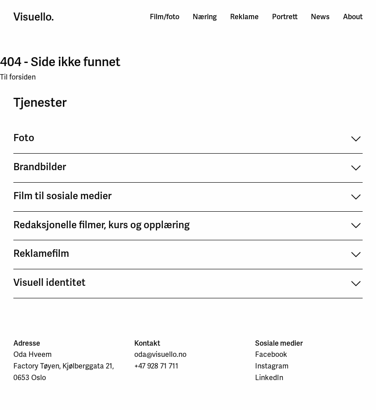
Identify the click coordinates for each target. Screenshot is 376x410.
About (353, 16)
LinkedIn (269, 377)
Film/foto (164, 16)
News (320, 16)
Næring (205, 16)
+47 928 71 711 (156, 366)
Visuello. (33, 17)
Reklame (244, 16)
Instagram (272, 366)
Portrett (284, 16)
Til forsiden (18, 77)
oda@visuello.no (160, 354)
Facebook (271, 354)
